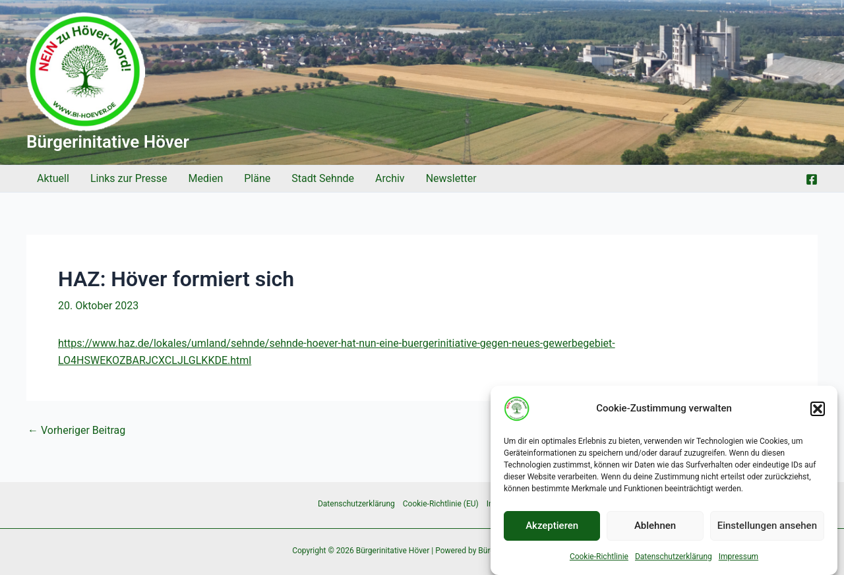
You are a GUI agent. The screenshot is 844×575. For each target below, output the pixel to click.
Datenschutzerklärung (673, 559)
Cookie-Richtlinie (599, 559)
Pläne (257, 178)
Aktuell (53, 178)
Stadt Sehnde (322, 178)
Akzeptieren (552, 529)
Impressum (738, 559)
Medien (206, 178)
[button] (817, 411)
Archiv (390, 178)
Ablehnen (655, 529)
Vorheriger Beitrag (76, 430)
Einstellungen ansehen (767, 529)
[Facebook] (812, 179)
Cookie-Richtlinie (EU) (441, 503)
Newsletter (451, 178)
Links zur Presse (128, 178)
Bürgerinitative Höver (107, 142)
